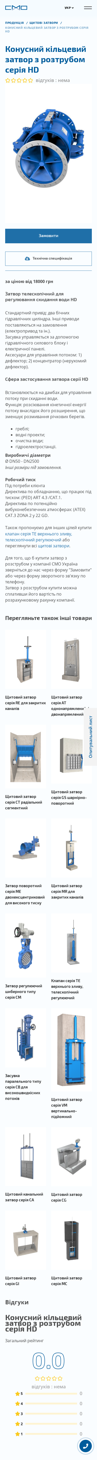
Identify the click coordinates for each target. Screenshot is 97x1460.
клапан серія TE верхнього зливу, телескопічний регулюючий (38, 551)
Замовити (48, 249)
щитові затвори (53, 560)
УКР (69, 7)
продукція (15, 22)
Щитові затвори (44, 22)
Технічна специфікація (48, 287)
